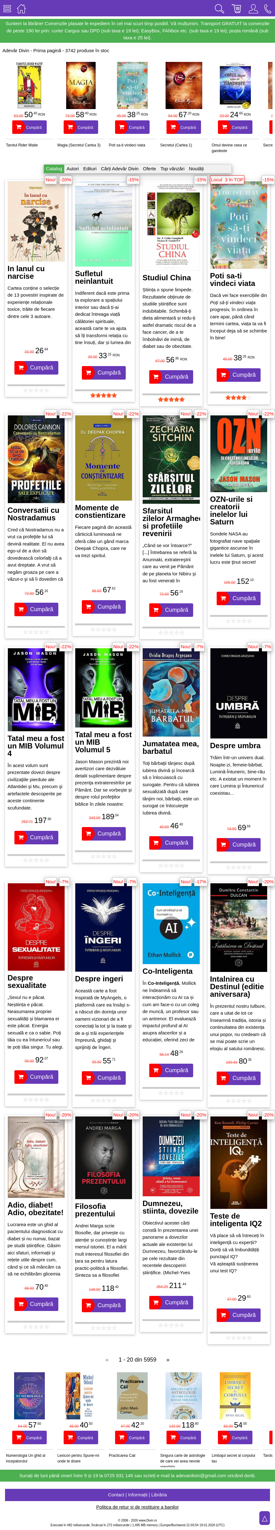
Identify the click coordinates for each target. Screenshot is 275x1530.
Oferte (149, 168)
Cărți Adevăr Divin (120, 168)
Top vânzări (173, 168)
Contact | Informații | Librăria (137, 1494)
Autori (72, 168)
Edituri (90, 168)
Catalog (54, 168)
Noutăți (196, 168)
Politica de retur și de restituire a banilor (137, 1507)
